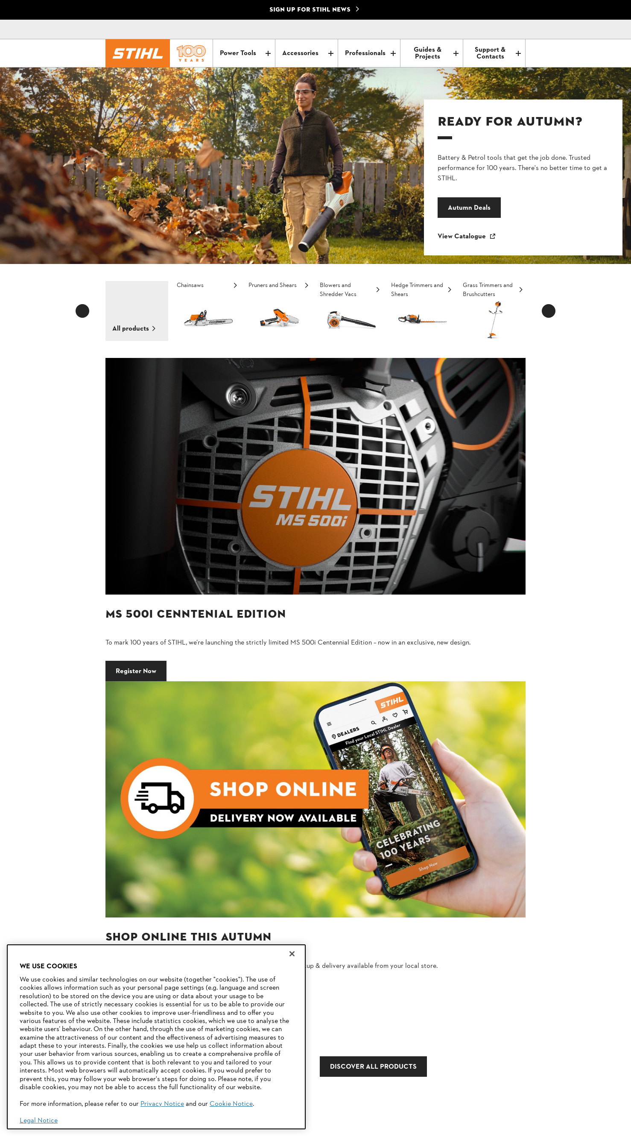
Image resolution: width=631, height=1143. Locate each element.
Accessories (307, 53)
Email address (265, 844)
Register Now (136, 561)
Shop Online (349, 561)
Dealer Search (430, 1057)
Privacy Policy (128, 1133)
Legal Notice (39, 1120)
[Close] (292, 953)
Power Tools (245, 53)
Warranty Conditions (235, 1133)
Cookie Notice (231, 1104)
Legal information (294, 1133)
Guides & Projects (436, 53)
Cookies (190, 1133)
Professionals (370, 53)
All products (130, 328)
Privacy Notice (162, 1104)
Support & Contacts (498, 53)
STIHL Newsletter (435, 1042)
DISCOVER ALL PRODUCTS (302, 633)
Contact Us (426, 1026)
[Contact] (483, 29)
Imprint (163, 1133)
